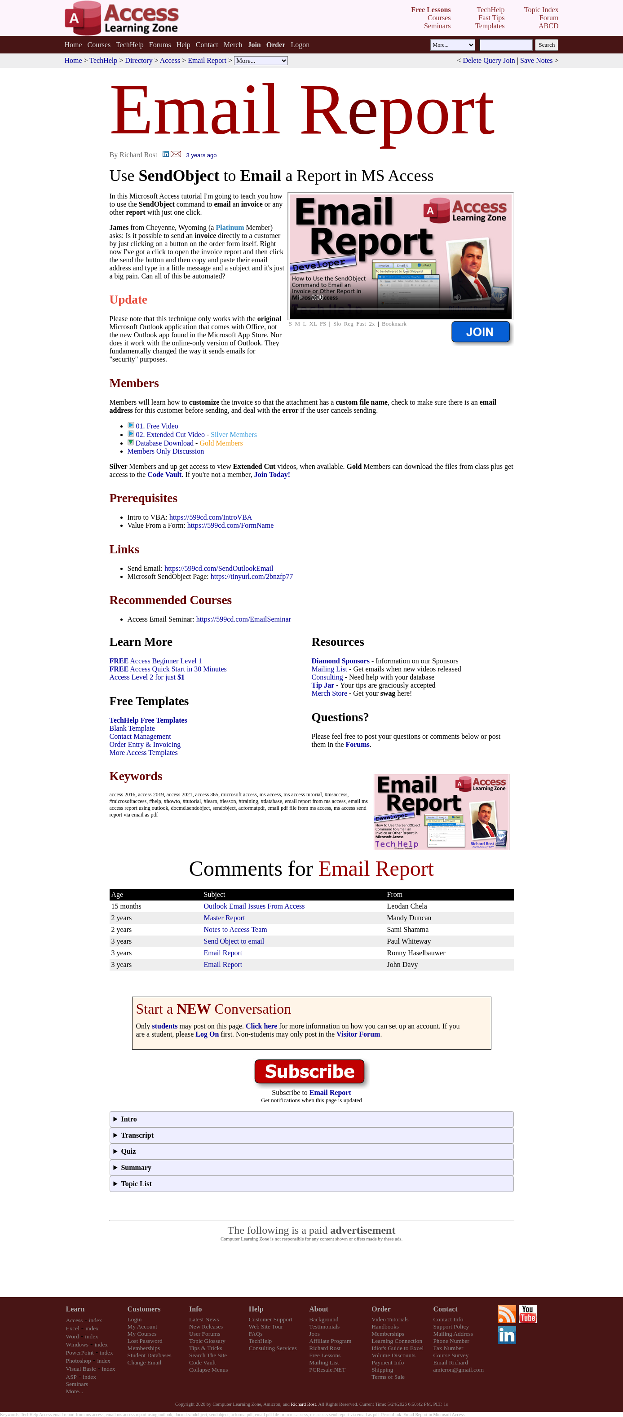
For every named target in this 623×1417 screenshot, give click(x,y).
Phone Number (451, 1341)
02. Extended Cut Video (170, 434)
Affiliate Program (330, 1341)
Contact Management (140, 736)
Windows (77, 1344)
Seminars (77, 1384)
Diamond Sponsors (341, 661)
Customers (144, 1309)
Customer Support (270, 1319)
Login (135, 1319)
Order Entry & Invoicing (145, 744)
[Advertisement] (311, 1269)
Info (195, 1309)
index (95, 1320)
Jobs (314, 1333)
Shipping (382, 1369)
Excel (73, 1328)
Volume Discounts (393, 1355)
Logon (300, 45)
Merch (233, 45)
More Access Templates (144, 752)
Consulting (327, 677)
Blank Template (132, 728)
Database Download (165, 443)
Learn (75, 1309)
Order (381, 1309)
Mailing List (330, 669)
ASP (71, 1376)
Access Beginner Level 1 (156, 661)
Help (183, 45)
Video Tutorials (390, 1319)
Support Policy (451, 1326)
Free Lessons (324, 1355)
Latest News (204, 1319)
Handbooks (385, 1326)
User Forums (204, 1333)
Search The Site (208, 1355)
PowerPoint (80, 1352)
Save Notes (536, 60)
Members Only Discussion (166, 451)
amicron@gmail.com (458, 1369)
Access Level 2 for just (147, 677)
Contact (207, 45)
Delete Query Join (489, 60)
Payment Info (387, 1362)
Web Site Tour (266, 1326)
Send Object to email (234, 941)
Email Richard (450, 1362)
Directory (138, 60)
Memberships (144, 1348)
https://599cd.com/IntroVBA (210, 517)
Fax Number (448, 1348)
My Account (142, 1326)
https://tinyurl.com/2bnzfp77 (252, 576)
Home (73, 45)
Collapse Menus (208, 1369)
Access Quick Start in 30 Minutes (168, 669)
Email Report (207, 60)
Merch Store (330, 693)
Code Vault (164, 474)
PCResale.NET (327, 1369)
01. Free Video (157, 426)
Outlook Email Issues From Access (254, 906)
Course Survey (450, 1355)
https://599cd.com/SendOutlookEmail (218, 568)
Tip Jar (323, 685)
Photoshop (78, 1360)
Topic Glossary (207, 1341)
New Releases (206, 1326)
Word (72, 1336)
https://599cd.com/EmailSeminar (243, 619)
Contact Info (448, 1319)
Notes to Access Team (235, 929)
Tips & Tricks (205, 1348)
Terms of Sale (388, 1376)
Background (323, 1319)
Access (170, 60)
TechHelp (130, 45)
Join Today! (272, 474)
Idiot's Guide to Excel (397, 1348)
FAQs (256, 1333)
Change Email (145, 1362)
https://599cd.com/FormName (230, 525)
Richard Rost (324, 1348)
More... (75, 1391)
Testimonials (324, 1326)
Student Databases (150, 1355)
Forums (160, 45)
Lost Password (145, 1341)
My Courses (142, 1333)
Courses (99, 45)
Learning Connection (396, 1341)
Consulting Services (273, 1348)
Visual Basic (81, 1368)
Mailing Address (453, 1333)
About (318, 1309)
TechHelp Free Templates (148, 720)
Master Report (224, 918)
